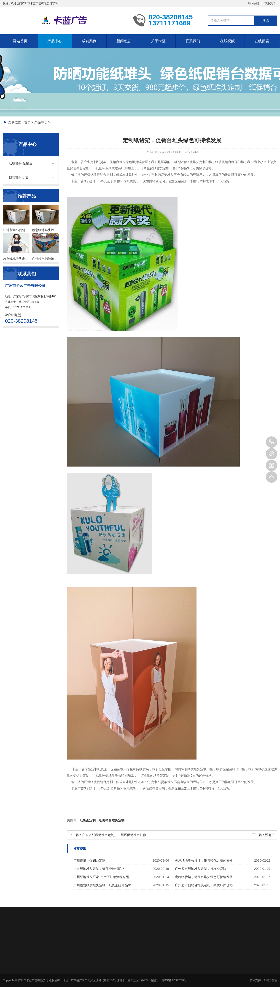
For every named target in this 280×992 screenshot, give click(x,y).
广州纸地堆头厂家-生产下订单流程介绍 (101, 877)
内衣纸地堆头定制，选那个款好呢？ (99, 869)
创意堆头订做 (18, 177)
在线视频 (227, 41)
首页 (27, 122)
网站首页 (20, 41)
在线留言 (262, 41)
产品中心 (54, 41)
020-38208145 (271, 442)
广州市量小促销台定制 (89, 860)
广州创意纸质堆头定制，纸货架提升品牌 (102, 885)
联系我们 (269, 3)
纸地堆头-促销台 (20, 163)
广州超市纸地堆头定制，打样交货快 (200, 869)
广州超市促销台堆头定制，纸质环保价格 (204, 885)
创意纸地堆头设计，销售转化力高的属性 (204, 860)
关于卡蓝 (158, 41)
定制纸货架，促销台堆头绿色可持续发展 (204, 877)
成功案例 (89, 41)
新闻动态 (123, 41)
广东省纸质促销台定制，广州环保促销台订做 (114, 835)
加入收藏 (253, 3)
